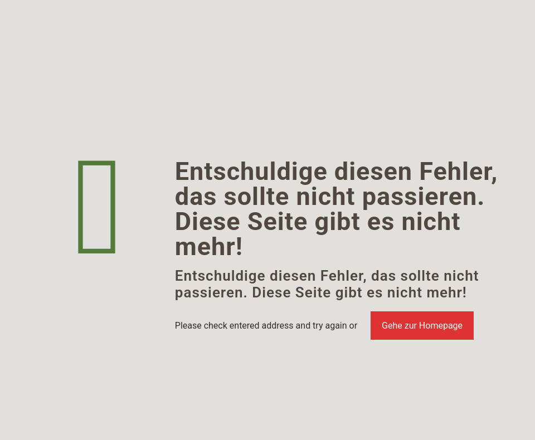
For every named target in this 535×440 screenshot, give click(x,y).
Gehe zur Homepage (422, 325)
